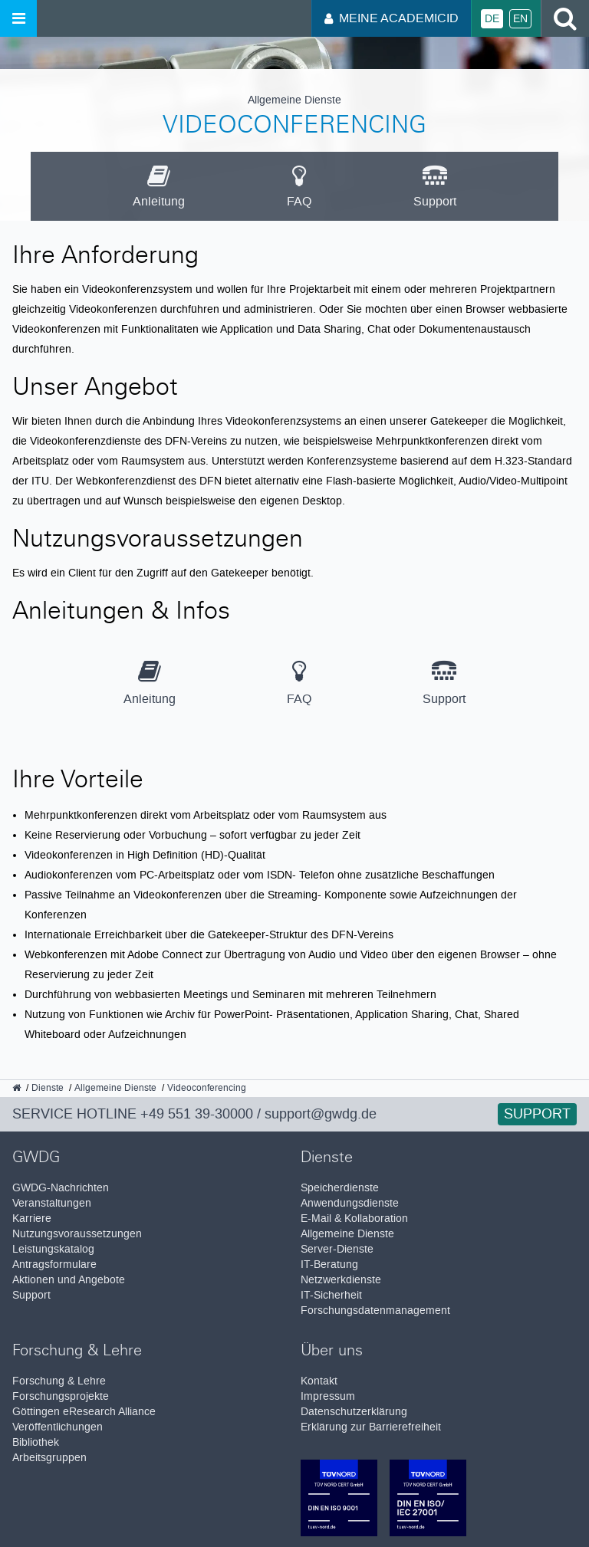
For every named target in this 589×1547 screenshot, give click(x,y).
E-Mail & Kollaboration (354, 1218)
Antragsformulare (54, 1264)
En (520, 19)
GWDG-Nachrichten (60, 1188)
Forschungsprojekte (60, 1396)
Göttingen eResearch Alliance (84, 1411)
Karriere (31, 1218)
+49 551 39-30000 (196, 1114)
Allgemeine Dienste (347, 1234)
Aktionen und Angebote (68, 1280)
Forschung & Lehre (59, 1381)
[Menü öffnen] (18, 18)
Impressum (328, 1396)
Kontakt (319, 1381)
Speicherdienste (340, 1188)
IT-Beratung (329, 1264)
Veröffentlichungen (57, 1427)
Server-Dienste (337, 1249)
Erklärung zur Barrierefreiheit (371, 1427)
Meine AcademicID (391, 18)
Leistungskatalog (53, 1249)
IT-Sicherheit (331, 1295)
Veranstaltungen (51, 1203)
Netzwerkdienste (341, 1280)
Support (537, 1114)
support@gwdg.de (321, 1114)
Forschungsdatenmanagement (375, 1310)
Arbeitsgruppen (49, 1457)
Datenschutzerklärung (354, 1411)
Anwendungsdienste (350, 1203)
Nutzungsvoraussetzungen (77, 1234)
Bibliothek (35, 1442)
